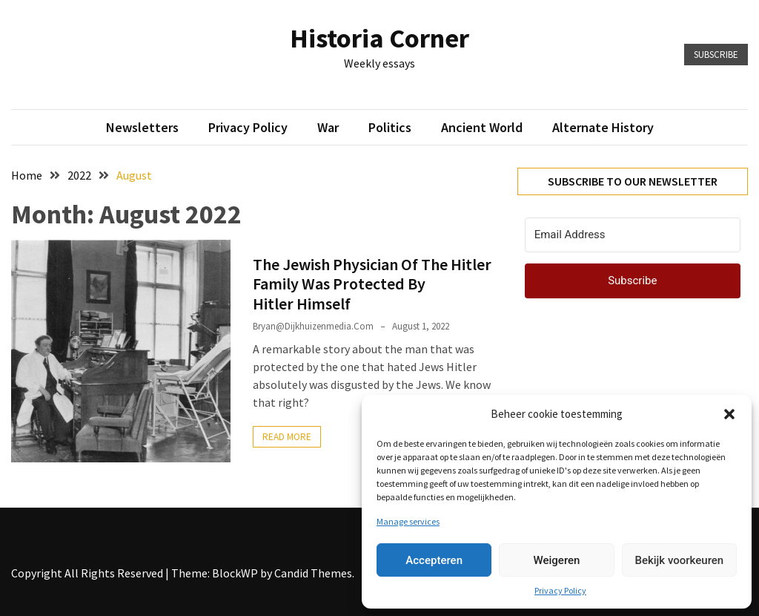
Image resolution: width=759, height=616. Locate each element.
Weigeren (557, 560)
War (328, 127)
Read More (286, 436)
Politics (389, 127)
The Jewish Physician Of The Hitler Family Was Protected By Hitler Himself (372, 284)
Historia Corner (379, 38)
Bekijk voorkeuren (678, 560)
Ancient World (482, 127)
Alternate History (603, 127)
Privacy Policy (560, 590)
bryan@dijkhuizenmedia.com (313, 326)
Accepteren (434, 560)
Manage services (408, 521)
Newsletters (142, 127)
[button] (729, 414)
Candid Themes (313, 573)
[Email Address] (632, 234)
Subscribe (716, 54)
